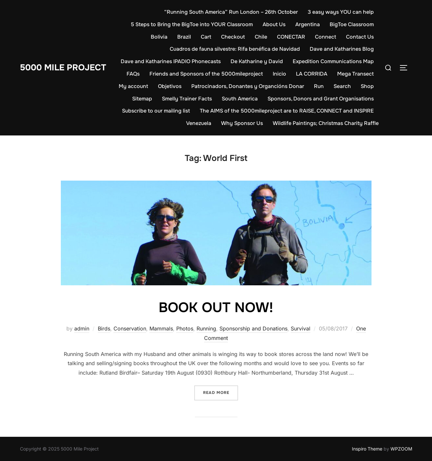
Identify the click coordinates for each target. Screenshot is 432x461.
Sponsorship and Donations (253, 328)
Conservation (129, 328)
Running (206, 328)
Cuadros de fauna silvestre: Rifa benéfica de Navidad (235, 48)
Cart (206, 36)
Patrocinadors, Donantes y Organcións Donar (247, 86)
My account (133, 86)
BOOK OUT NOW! (216, 307)
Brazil (184, 36)
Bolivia (159, 36)
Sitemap (142, 98)
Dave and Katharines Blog (342, 48)
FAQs (133, 73)
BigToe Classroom (352, 24)
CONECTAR (291, 36)
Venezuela (198, 123)
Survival (300, 328)
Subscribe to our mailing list (156, 110)
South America (240, 98)
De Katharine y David (257, 61)
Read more (220, 392)
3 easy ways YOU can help (341, 12)
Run (319, 86)
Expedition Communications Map (333, 61)
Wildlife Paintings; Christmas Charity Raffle (326, 123)
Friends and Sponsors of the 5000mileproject (206, 73)
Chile (261, 36)
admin (81, 328)
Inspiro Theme (367, 449)
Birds (104, 328)
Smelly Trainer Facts (187, 98)
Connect (325, 36)
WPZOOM (401, 449)
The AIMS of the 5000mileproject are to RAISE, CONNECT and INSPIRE (287, 110)
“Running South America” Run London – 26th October (231, 12)
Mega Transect (355, 73)
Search (342, 86)
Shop (367, 86)
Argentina (307, 24)
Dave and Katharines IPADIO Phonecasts (171, 61)
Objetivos (169, 86)
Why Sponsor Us (242, 123)
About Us (274, 24)
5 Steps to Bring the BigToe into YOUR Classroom (192, 24)
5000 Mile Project (63, 67)
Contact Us (360, 36)
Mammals (161, 328)
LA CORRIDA (311, 73)
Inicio (279, 73)
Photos (184, 328)
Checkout (233, 36)
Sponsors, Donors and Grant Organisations (321, 98)
